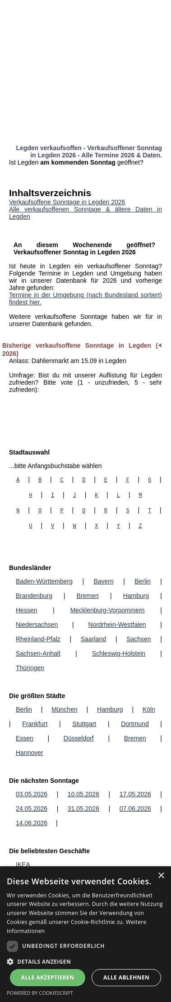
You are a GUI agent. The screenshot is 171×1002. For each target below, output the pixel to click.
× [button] (160, 876)
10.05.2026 (83, 794)
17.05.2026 (135, 794)
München (64, 709)
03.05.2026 (31, 794)
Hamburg (136, 595)
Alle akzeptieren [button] (47, 977)
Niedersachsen (37, 624)
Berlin (142, 581)
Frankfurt (34, 723)
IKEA (23, 864)
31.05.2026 (83, 808)
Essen (24, 738)
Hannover (29, 752)
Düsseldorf (79, 738)
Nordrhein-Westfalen (117, 624)
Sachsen (138, 639)
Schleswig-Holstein (118, 653)
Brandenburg (34, 595)
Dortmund (134, 723)
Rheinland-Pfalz (38, 639)
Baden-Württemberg (44, 581)
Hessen (26, 610)
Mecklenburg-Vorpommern (107, 610)
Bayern (103, 581)
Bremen (88, 595)
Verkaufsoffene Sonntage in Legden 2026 (67, 202)
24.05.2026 (31, 808)
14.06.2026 (31, 823)
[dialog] (85, 934)
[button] (85, 961)
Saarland (93, 639)
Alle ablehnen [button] (126, 977)
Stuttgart (84, 723)
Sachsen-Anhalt (38, 653)
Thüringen (30, 667)
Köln (149, 709)
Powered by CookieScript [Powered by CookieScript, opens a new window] (40, 992)
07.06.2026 (135, 808)
